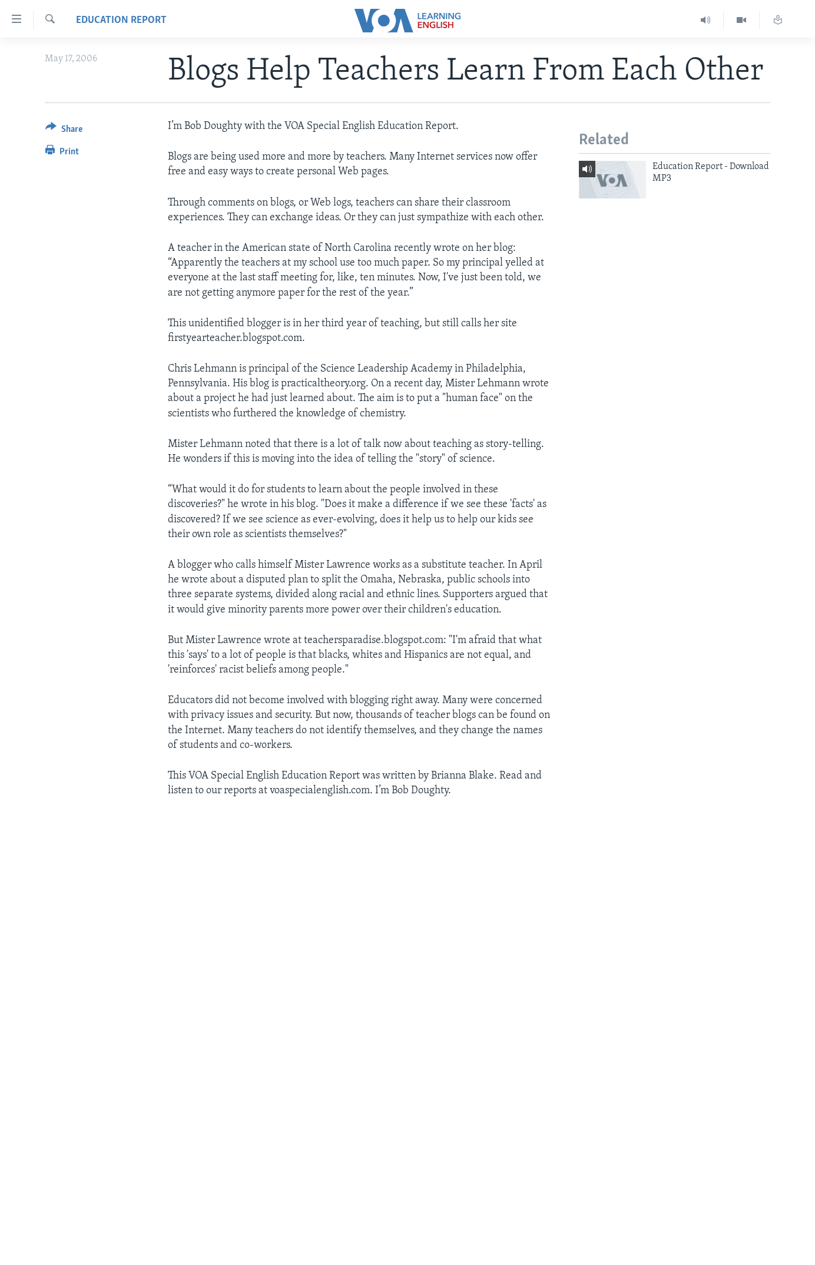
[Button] (63, 131)
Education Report (121, 20)
